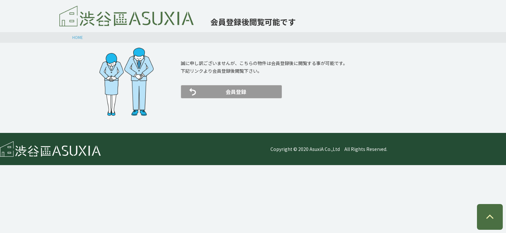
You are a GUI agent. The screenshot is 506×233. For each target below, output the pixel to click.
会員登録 (236, 92)
